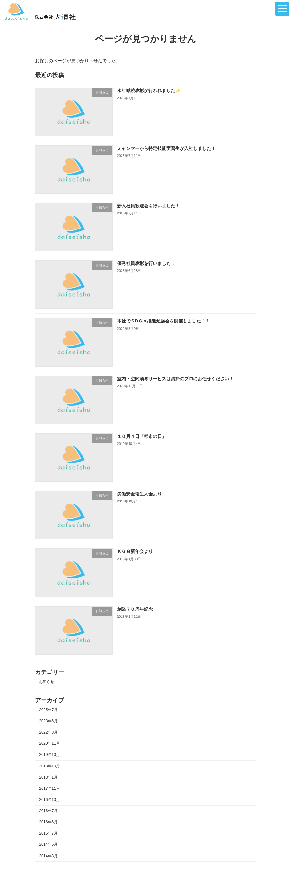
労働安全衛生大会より (139, 494)
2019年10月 (49, 755)
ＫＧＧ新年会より (135, 551)
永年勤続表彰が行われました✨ (149, 90)
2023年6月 (48, 721)
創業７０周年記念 (135, 609)
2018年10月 (49, 766)
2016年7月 (48, 811)
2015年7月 (48, 833)
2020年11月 (49, 743)
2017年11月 (49, 788)
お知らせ (46, 681)
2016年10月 (49, 799)
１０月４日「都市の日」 (141, 436)
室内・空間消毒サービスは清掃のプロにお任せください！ (175, 378)
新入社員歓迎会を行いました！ (148, 205)
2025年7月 (48, 710)
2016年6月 (48, 822)
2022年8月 (48, 732)
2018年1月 (48, 777)
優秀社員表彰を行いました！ (146, 263)
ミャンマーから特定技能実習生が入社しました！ (166, 148)
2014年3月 (48, 856)
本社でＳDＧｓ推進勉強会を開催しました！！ (163, 321)
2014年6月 (48, 844)
